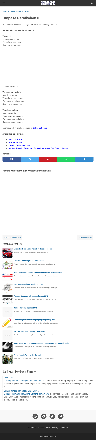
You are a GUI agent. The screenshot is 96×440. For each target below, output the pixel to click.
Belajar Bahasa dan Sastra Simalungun (21, 391)
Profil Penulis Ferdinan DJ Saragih (27, 355)
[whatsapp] (66, 159)
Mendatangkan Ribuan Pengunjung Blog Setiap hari (34, 320)
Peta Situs (32, 428)
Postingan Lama (85, 237)
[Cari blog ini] (92, 3)
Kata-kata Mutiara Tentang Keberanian (29, 331)
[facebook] (11, 159)
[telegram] (84, 159)
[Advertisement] (48, 65)
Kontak (47, 428)
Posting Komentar (50, 25)
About (40, 428)
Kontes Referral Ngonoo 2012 (25, 308)
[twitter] (30, 159)
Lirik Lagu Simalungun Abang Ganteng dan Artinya (26, 394)
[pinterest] (48, 159)
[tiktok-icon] (52, 416)
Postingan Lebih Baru (12, 237)
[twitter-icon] (61, 416)
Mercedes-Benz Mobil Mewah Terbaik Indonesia (33, 249)
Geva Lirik (8, 378)
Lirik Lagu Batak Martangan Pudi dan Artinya (24, 381)
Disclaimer (64, 428)
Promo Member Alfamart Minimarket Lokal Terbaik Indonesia (38, 272)
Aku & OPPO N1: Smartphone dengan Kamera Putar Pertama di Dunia (41, 343)
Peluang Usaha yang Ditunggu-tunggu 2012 (31, 296)
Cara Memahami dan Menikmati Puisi (29, 284)
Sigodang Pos (51, 436)
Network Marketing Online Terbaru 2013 (30, 261)
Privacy (55, 428)
